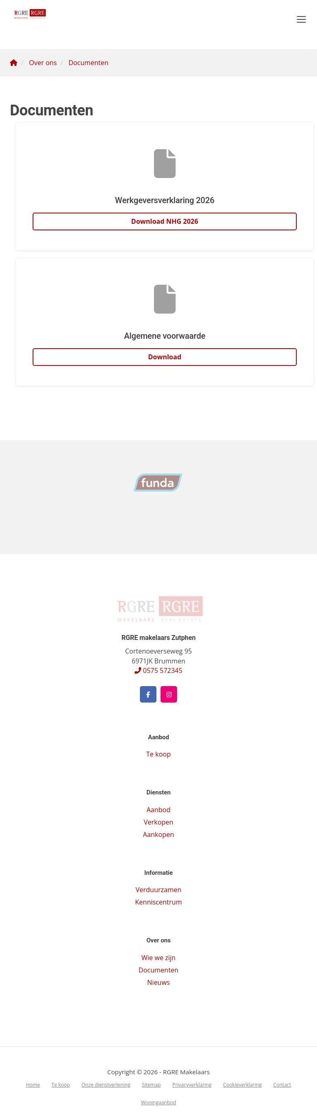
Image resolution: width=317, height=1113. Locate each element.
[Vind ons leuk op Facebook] (148, 694)
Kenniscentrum (158, 902)
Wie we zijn (159, 957)
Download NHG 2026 (164, 221)
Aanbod (158, 809)
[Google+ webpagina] (169, 694)
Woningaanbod (158, 1102)
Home (33, 1084)
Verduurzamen (158, 889)
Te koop (158, 754)
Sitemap (151, 1084)
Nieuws (158, 982)
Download (165, 356)
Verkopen (158, 822)
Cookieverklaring (242, 1084)
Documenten (159, 970)
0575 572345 (158, 670)
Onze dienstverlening (105, 1084)
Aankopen (158, 834)
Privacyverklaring (191, 1084)
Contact (282, 1084)
